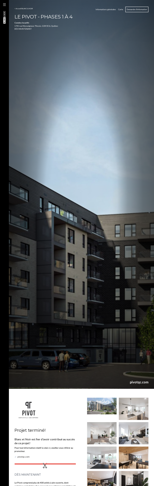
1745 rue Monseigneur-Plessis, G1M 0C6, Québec (36, 26)
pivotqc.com (139, 382)
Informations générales (106, 9)
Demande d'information (137, 9)
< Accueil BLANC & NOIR (23, 8)
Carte (120, 9)
